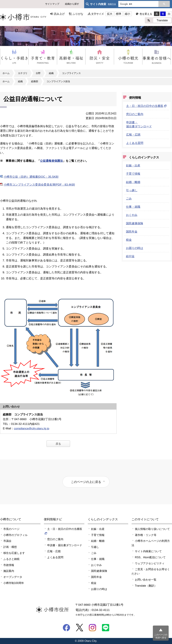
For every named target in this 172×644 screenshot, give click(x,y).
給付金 (130, 256)
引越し (95, 546)
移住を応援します (14, 552)
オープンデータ (12, 576)
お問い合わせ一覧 (145, 579)
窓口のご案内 (134, 114)
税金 (129, 239)
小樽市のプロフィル (15, 534)
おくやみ (131, 215)
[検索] (138, 4)
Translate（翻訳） (146, 585)
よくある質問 (134, 143)
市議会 (7, 540)
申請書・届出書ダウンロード (64, 545)
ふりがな (78, 13)
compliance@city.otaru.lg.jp (31, 428)
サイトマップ (52, 4)
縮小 (127, 13)
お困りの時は (134, 248)
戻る (58, 443)
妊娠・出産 (133, 165)
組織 (51, 73)
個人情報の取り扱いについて (152, 528)
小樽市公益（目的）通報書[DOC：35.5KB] (31, 176)
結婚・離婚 (133, 182)
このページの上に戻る (86, 482)
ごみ (129, 198)
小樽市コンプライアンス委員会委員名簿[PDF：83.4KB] (39, 184)
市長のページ (11, 528)
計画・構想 (10, 546)
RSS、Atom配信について (150, 557)
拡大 (109, 13)
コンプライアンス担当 (58, 81)
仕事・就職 (133, 206)
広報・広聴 (133, 134)
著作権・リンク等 (145, 534)
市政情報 (8, 564)
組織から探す (72, 4)
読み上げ (59, 13)
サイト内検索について (148, 551)
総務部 (34, 81)
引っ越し (131, 190)
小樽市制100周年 (13, 582)
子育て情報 (133, 173)
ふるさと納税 (11, 558)
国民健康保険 (134, 223)
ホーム (6, 73)
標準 (118, 13)
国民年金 (131, 231)
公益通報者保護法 (51, 160)
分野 (38, 73)
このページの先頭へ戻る (160, 636)
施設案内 (8, 570)
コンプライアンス (71, 73)
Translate (162, 20)
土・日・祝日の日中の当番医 (146, 106)
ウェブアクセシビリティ (149, 563)
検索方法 (112, 4)
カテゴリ (22, 73)
